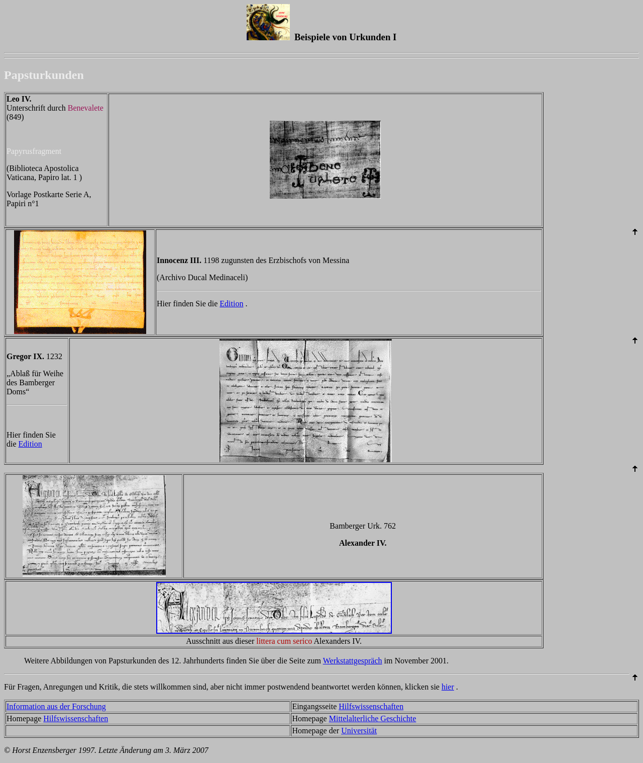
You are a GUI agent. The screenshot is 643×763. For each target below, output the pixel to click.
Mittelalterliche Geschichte (372, 718)
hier (448, 687)
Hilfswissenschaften (371, 706)
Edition (231, 303)
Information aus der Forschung (56, 706)
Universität (359, 730)
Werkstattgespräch (352, 660)
